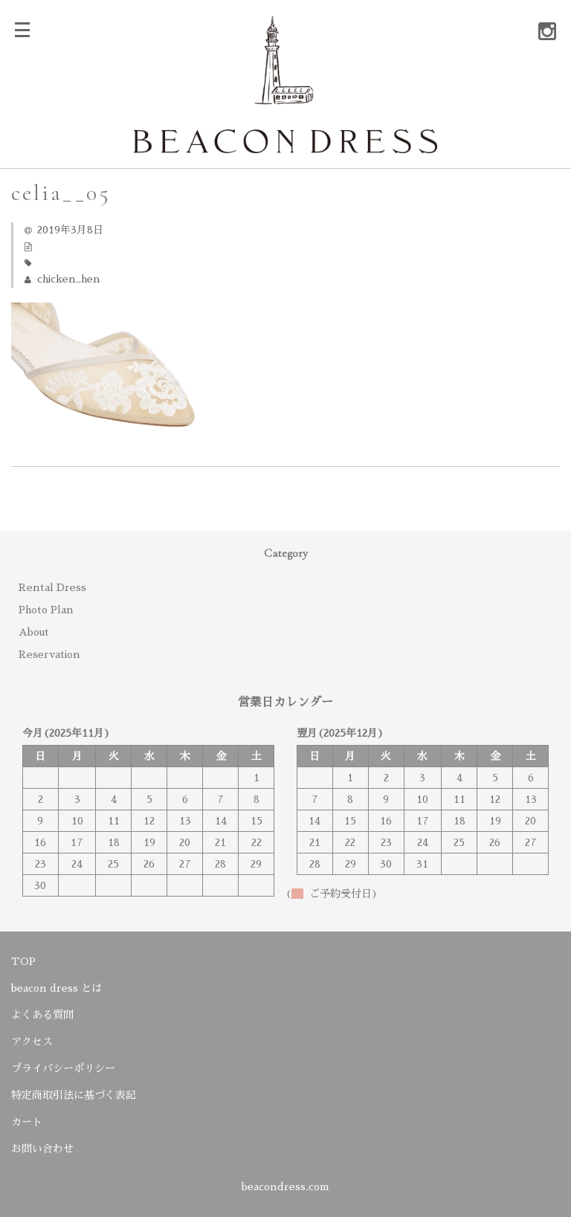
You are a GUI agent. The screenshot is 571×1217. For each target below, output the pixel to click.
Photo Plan (46, 609)
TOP (23, 961)
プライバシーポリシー (63, 1068)
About (34, 632)
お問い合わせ (42, 1148)
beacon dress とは (56, 988)
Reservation (49, 654)
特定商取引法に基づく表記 (73, 1095)
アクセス (32, 1041)
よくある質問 (42, 1015)
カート (26, 1122)
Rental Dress (52, 587)
